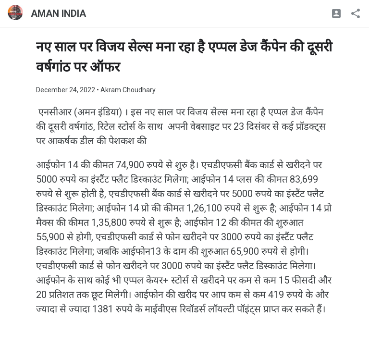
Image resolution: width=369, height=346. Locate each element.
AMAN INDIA (58, 13)
